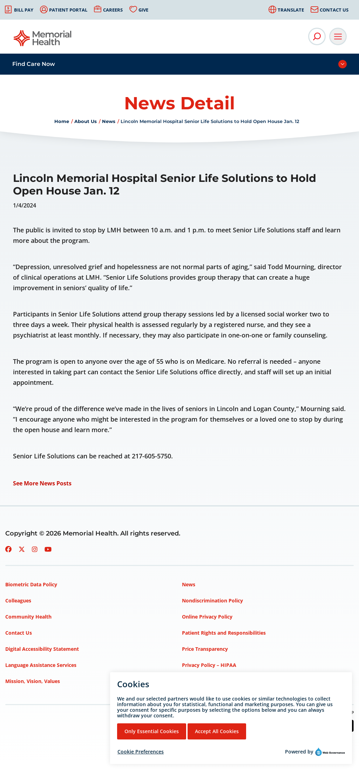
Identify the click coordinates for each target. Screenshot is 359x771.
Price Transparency (205, 649)
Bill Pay (23, 10)
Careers (113, 10)
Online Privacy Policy (207, 616)
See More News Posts (42, 483)
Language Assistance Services (40, 665)
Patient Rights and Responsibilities (224, 632)
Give (143, 10)
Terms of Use (198, 681)
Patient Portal (68, 10)
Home (61, 121)
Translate (291, 10)
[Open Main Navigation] (338, 36)
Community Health (28, 616)
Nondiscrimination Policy (212, 600)
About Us (85, 121)
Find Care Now (33, 64)
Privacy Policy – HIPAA (209, 665)
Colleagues (18, 600)
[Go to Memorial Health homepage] (43, 40)
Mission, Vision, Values (32, 681)
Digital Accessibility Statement (42, 649)
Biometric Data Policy (31, 584)
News (108, 121)
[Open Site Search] (317, 36)
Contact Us (334, 10)
